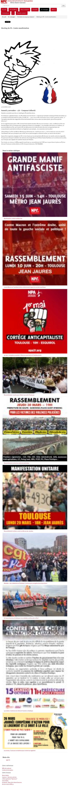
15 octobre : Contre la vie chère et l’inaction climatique (18, 710)
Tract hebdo (5, 780)
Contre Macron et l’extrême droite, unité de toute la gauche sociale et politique (25, 287)
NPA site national (6, 768)
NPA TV (54, 9)
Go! (63, 5)
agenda (8, 760)
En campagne (44, 9)
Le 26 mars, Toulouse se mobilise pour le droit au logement (19, 750)
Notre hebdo (5, 775)
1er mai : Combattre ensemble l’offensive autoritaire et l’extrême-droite (22, 355)
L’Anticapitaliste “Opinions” (9, 779)
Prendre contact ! (21, 13)
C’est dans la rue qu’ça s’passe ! (25, 17)
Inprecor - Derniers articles (9, 777)
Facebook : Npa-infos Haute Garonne (12, 782)
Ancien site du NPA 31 (8, 784)
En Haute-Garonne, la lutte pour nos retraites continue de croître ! (21, 618)
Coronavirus (5, 13)
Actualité (35, 9)
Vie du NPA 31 (13, 9)
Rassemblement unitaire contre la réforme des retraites (18, 531)
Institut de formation (7, 770)
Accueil (4, 9)
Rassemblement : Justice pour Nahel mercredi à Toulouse (19, 395)
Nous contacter (25, 9)
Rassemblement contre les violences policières (16, 463)
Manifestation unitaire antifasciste (13, 218)
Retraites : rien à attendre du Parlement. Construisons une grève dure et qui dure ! (25, 583)
